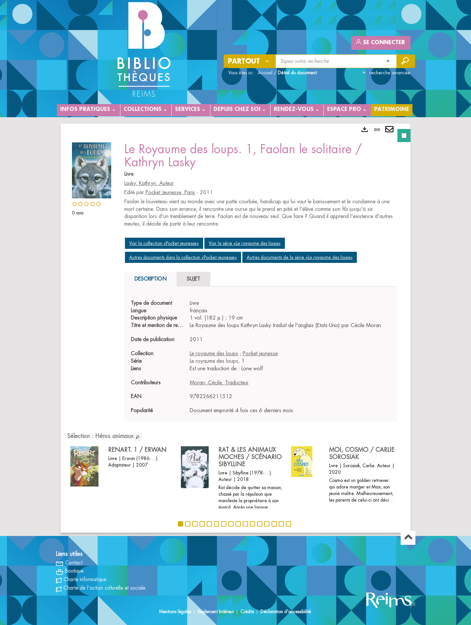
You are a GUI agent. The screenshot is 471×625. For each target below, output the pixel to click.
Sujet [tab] (193, 279)
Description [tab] (150, 279)
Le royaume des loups (214, 353)
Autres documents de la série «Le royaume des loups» (300, 257)
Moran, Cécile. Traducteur (219, 382)
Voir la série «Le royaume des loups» (245, 243)
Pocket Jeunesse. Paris (170, 192)
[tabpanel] (235, 328)
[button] (91, 169)
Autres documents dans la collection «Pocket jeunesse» (183, 257)
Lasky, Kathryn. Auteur (149, 183)
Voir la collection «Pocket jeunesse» (164, 243)
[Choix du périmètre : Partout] (250, 61)
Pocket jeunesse (260, 353)
